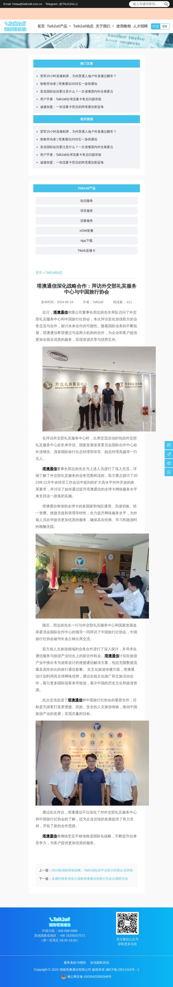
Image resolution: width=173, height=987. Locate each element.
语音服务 (86, 210)
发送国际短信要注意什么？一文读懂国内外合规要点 (76, 91)
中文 (156, 26)
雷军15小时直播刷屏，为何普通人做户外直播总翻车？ (78, 76)
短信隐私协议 (99, 962)
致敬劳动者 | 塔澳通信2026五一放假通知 (68, 83)
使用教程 (123, 26)
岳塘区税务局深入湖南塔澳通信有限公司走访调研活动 (90, 878)
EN (165, 26)
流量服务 (86, 220)
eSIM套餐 (86, 230)
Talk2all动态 (83, 26)
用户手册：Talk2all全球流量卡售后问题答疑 (71, 99)
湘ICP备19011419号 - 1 (122, 969)
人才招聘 (140, 26)
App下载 (86, 240)
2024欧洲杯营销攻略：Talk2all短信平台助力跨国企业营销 (92, 870)
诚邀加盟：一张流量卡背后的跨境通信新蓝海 (72, 107)
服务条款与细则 (75, 962)
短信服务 (86, 200)
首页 (41, 26)
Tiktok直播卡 (86, 250)
